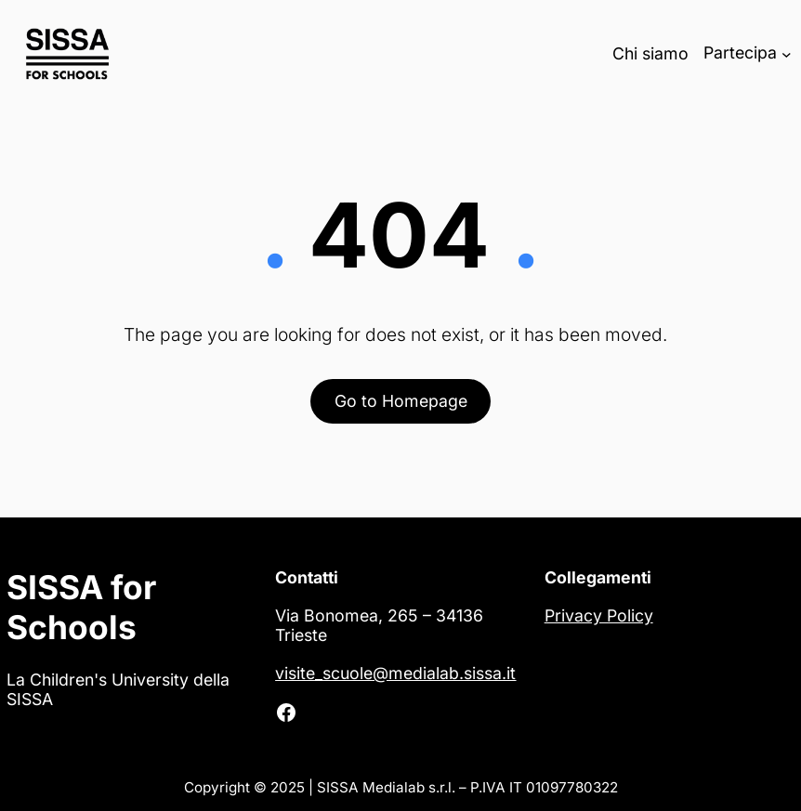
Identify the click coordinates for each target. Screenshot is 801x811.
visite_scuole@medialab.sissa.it (395, 673)
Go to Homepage (401, 401)
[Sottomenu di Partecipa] (786, 53)
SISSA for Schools (81, 607)
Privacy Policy (599, 615)
